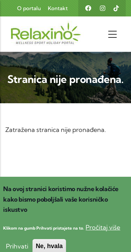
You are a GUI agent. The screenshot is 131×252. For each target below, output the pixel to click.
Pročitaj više (103, 232)
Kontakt (58, 8)
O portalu (29, 8)
